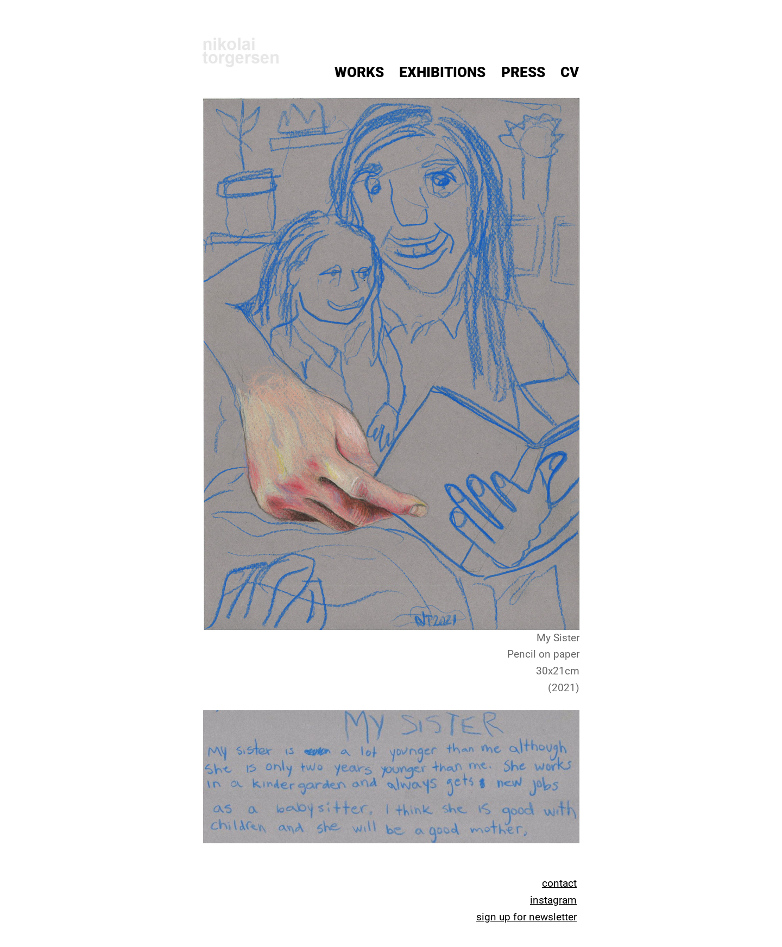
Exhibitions (442, 72)
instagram (553, 900)
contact (559, 883)
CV (569, 72)
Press (523, 72)
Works (359, 72)
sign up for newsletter (526, 917)
